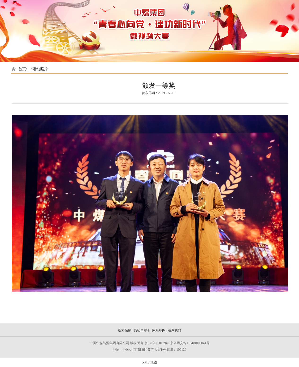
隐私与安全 (142, 330)
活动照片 (40, 69)
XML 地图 (149, 362)
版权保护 (124, 330)
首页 (22, 69)
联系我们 (174, 330)
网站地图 (158, 330)
